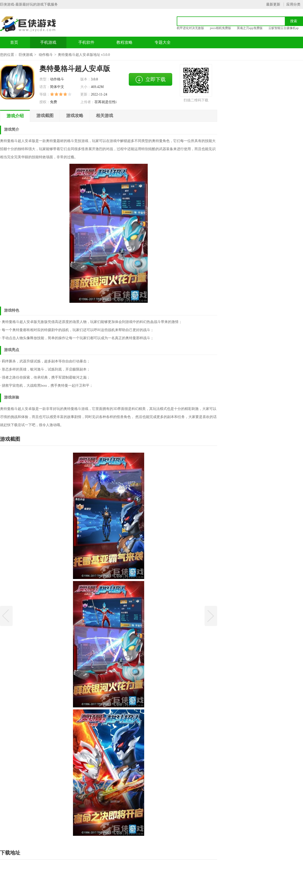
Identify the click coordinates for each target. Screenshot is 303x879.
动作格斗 (46, 55)
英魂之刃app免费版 (249, 28)
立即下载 (150, 79)
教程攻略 (124, 42)
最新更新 (273, 4)
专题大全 (163, 42)
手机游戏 (48, 42)
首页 (14, 42)
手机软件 (86, 42)
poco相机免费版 (220, 28)
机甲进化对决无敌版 (190, 28)
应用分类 (293, 4)
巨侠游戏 (26, 55)
